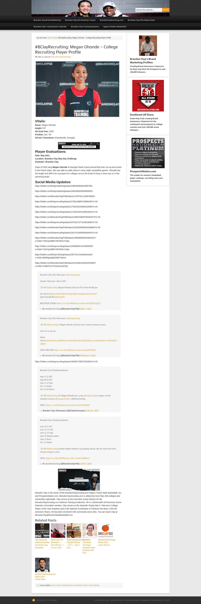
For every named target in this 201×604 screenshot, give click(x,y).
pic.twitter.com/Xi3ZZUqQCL (89, 303)
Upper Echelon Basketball (114, 26)
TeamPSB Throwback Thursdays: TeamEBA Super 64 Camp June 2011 (89, 546)
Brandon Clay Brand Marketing (47, 20)
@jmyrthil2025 (56, 294)
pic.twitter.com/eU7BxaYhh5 (78, 405)
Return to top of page (47, 600)
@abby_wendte (92, 340)
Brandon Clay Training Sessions (85, 26)
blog (53, 585)
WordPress (157, 600)
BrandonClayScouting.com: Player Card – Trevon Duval (42, 576)
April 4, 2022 (85, 309)
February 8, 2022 (87, 355)
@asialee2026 (80, 340)
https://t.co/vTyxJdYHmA (66, 303)
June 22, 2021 (92, 410)
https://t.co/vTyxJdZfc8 (63, 350)
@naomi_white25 (105, 340)
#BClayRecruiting (50, 287)
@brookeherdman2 (89, 294)
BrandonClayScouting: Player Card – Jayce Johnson (105, 542)
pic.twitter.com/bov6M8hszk (77, 458)
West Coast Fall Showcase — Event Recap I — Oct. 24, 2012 (57, 544)
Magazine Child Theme (120, 600)
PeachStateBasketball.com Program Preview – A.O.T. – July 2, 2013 (74, 544)
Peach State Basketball (66, 8)
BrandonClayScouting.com (112, 20)
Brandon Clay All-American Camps (80, 20)
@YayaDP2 (60, 297)
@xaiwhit (78, 294)
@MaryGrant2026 (66, 340)
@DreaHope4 (68, 294)
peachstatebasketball (61, 57)
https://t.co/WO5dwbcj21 (56, 405)
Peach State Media (91, 585)
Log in (167, 600)
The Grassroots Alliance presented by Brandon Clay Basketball (42, 544)
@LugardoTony (63, 399)
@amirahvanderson (51, 340)
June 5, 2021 (86, 464)
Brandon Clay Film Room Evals (141, 20)
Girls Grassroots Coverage (69, 585)
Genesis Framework (142, 600)
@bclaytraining (73, 275)
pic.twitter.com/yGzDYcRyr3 (84, 350)
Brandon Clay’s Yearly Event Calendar (50, 26)
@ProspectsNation (91, 396)
